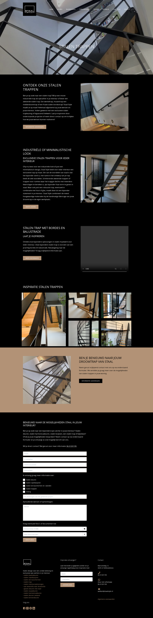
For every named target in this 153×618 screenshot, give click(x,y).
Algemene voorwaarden (106, 599)
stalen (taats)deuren (31, 575)
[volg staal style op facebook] (24, 608)
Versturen (30, 540)
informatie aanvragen (35, 127)
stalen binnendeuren (31, 598)
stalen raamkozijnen (31, 577)
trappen (96, 9)
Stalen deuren (31, 480)
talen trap (28, 582)
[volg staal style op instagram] (27, 608)
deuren (59, 9)
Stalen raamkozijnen (33, 483)
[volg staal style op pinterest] (30, 608)
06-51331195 (72, 446)
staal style (116, 9)
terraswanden (84, 9)
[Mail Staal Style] (99, 589)
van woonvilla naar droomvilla (34, 586)
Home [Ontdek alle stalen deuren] (51, 9)
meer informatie (32, 258)
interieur (106, 9)
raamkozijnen (70, 9)
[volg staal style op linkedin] (34, 608)
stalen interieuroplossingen (34, 584)
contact (127, 9)
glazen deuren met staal (32, 589)
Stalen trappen (31, 489)
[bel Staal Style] (99, 573)
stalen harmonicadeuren (33, 593)
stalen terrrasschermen (32, 580)
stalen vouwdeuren (31, 591)
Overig (28, 492)
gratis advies (31, 207)
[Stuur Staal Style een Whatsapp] (99, 580)
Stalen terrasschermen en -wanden (38, 486)
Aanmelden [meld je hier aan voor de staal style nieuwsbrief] (67, 585)
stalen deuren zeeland (32, 595)
